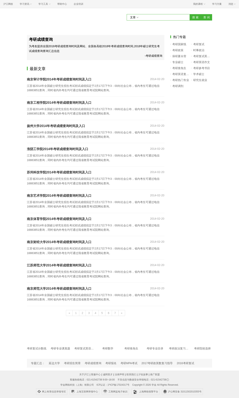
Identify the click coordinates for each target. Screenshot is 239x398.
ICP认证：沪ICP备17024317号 (112, 384)
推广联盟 (155, 374)
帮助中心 (62, 4)
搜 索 (195, 17)
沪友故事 (143, 374)
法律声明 (119, 374)
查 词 (206, 17)
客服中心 (96, 374)
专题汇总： (38, 363)
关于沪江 (84, 374)
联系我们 (131, 374)
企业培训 (78, 4)
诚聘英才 (108, 374)
